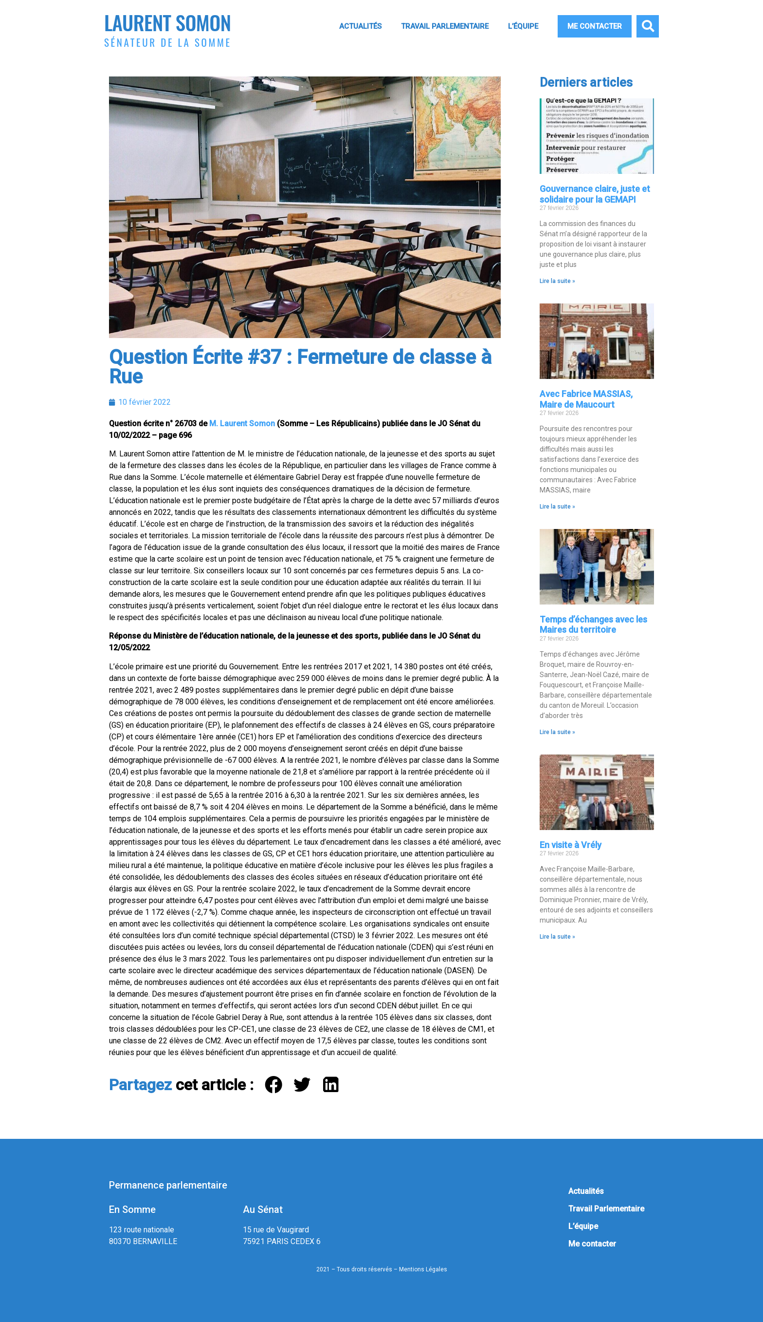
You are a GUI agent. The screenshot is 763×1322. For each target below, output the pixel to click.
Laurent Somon (167, 22)
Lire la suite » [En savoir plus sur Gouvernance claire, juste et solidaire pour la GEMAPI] (557, 281)
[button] (647, 26)
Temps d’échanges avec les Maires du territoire (593, 624)
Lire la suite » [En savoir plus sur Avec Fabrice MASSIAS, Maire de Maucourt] (557, 506)
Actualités (360, 26)
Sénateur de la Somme (168, 42)
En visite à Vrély (570, 845)
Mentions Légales (423, 1269)
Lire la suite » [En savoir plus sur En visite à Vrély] (557, 936)
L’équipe (523, 26)
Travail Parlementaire (445, 26)
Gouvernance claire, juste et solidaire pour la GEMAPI (595, 194)
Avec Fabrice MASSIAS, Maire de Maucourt (586, 399)
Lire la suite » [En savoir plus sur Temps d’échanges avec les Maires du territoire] (557, 732)
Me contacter (594, 26)
